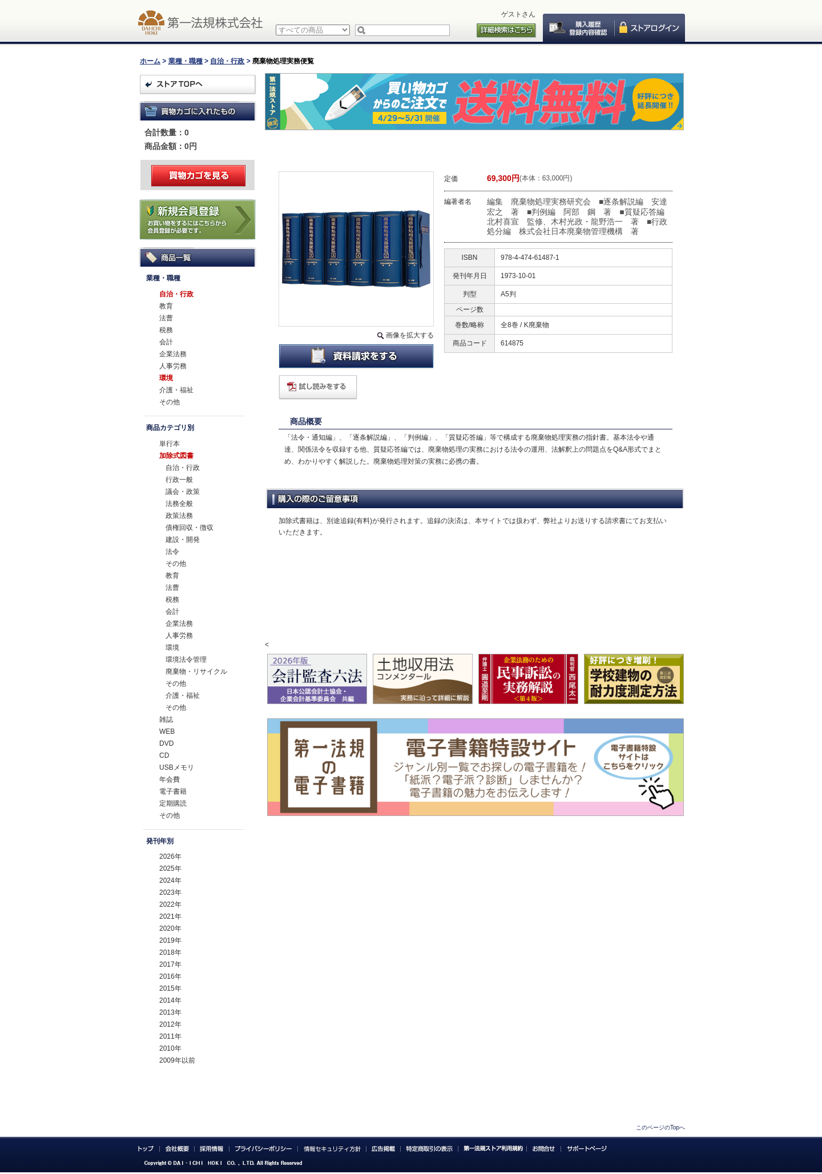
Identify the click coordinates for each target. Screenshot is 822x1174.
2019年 (170, 940)
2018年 (170, 952)
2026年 (170, 857)
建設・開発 (183, 540)
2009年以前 (177, 1060)
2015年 (170, 988)
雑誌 (166, 719)
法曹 (166, 318)
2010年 (170, 1048)
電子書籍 (173, 791)
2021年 (170, 916)
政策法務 (179, 516)
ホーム (150, 61)
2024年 (170, 880)
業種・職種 (185, 61)
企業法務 (173, 354)
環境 (166, 378)
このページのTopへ (660, 1127)
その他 (169, 402)
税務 (166, 330)
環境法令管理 (186, 660)
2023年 (170, 892)
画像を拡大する (410, 335)
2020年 (170, 928)
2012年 (170, 1024)
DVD (166, 743)
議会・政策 (183, 492)
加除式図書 (176, 456)
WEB (167, 731)
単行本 (169, 444)
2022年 (170, 904)
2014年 (170, 1000)
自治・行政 (227, 61)
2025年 (170, 869)
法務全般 (179, 504)
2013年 (170, 1012)
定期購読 (173, 803)
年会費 (169, 779)
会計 (166, 342)
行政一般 (179, 480)
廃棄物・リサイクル (196, 672)
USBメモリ (176, 767)
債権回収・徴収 (189, 528)
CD (164, 755)
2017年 (170, 964)
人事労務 (173, 366)
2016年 (170, 976)
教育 (166, 306)
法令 (172, 552)
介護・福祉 (176, 390)
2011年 (170, 1036)
